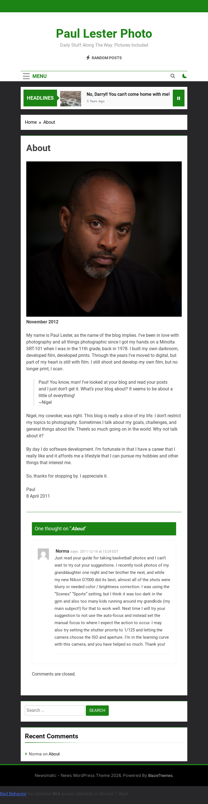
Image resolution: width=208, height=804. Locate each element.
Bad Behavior (13, 793)
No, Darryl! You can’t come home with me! (130, 94)
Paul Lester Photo (104, 33)
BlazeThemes (160, 775)
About (54, 754)
